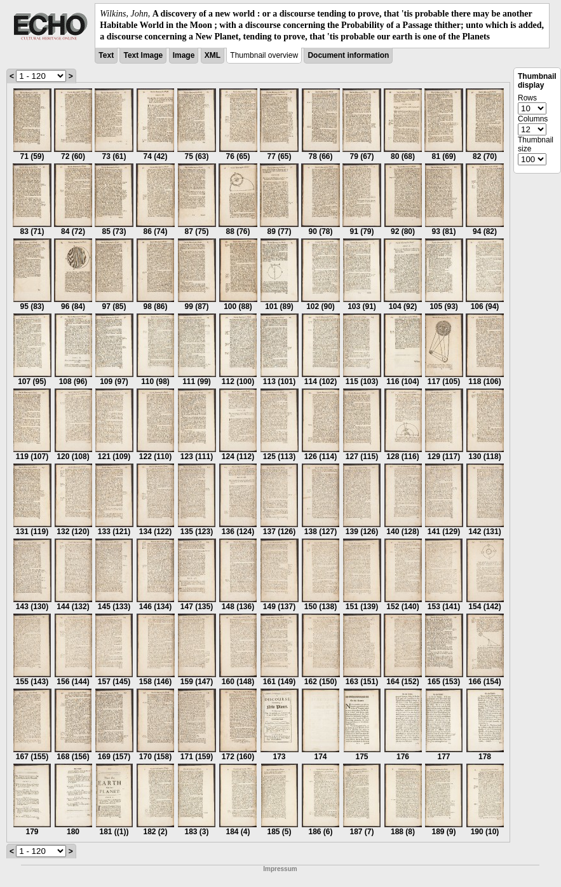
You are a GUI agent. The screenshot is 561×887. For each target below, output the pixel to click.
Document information (348, 55)
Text (106, 55)
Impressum (280, 868)
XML (212, 55)
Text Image (143, 55)
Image (184, 55)
